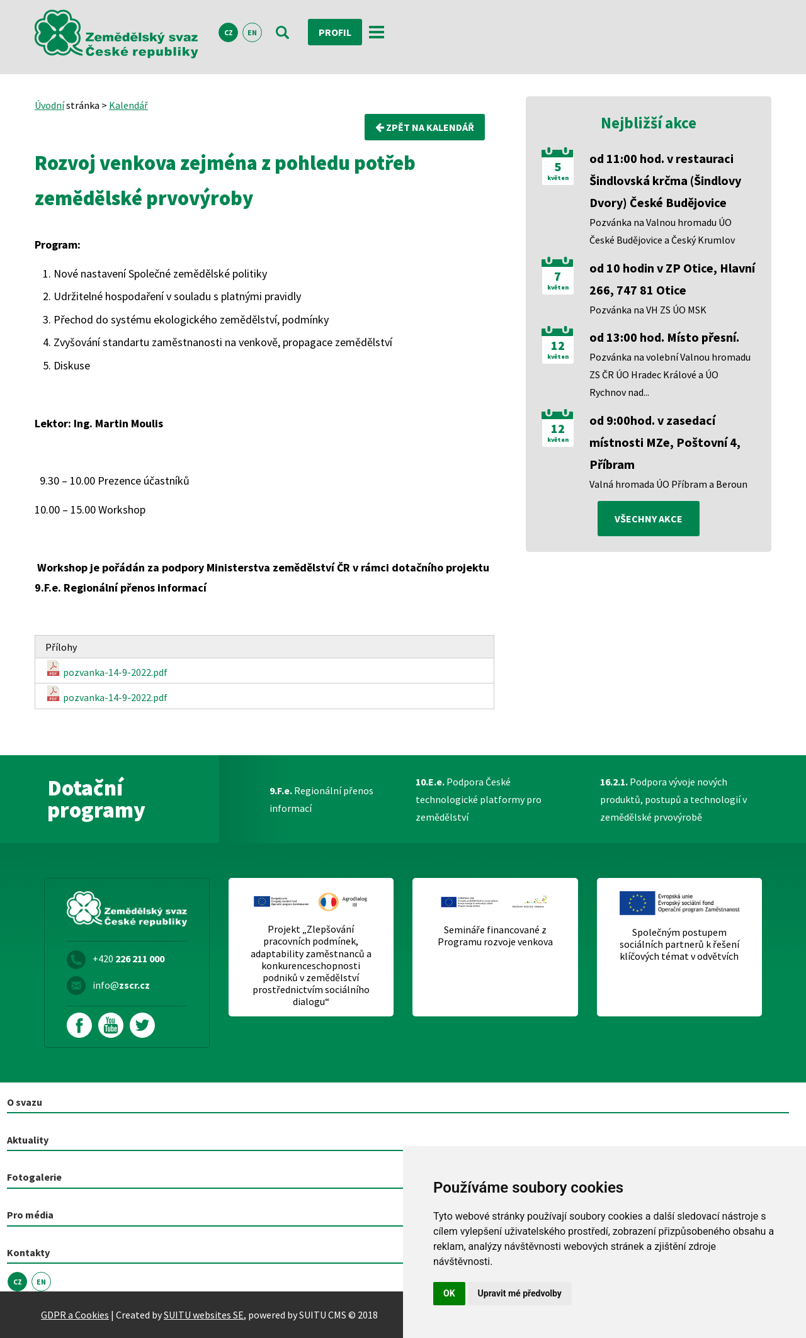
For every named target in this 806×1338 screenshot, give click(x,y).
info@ (121, 985)
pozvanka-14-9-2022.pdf (106, 669)
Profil (335, 32)
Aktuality (27, 1139)
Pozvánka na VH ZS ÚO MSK (648, 309)
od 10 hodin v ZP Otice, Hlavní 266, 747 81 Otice (672, 279)
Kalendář (128, 105)
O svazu (24, 1102)
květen (558, 178)
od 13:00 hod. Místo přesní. (664, 337)
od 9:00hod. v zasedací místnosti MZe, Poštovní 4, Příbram (665, 442)
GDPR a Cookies (75, 1314)
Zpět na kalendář (424, 127)
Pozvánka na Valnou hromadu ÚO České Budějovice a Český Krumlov (662, 231)
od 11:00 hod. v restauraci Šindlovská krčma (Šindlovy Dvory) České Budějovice (665, 180)
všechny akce (649, 518)
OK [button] (449, 1293)
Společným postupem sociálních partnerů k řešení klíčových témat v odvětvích (679, 944)
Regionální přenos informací (321, 799)
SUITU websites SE (204, 1314)
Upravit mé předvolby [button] (520, 1293)
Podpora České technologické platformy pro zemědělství (479, 799)
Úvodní (49, 105)
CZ (228, 32)
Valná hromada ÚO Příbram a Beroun (668, 484)
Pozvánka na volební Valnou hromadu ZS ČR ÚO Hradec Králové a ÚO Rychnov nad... (670, 374)
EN (252, 32)
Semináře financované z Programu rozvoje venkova (495, 936)
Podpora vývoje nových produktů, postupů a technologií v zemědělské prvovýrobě (673, 799)
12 (558, 345)
